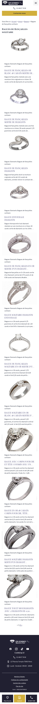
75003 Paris (21, 661)
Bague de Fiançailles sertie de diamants (16, 120)
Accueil (14, 21)
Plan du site (19, 686)
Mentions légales (19, 677)
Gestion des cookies (19, 683)
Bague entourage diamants (14, 218)
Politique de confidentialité (19, 680)
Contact (19, 701)
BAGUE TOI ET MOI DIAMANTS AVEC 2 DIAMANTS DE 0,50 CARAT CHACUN (19, 611)
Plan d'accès (7, 701)
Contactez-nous (19, 13)
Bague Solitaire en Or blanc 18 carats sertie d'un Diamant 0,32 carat (19, 415)
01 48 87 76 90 (21, 8)
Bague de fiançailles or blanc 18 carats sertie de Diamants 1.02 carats (18, 73)
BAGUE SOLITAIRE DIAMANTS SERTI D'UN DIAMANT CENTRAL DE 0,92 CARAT (18, 562)
